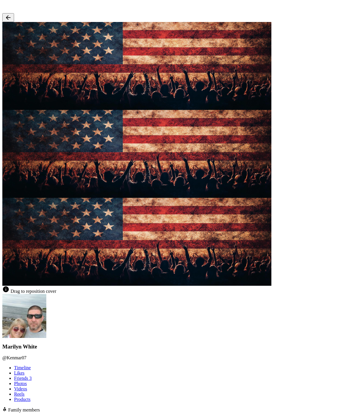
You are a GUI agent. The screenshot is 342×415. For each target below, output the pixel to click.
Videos (20, 388)
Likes (19, 372)
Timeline (22, 367)
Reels (19, 394)
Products (22, 399)
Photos (20, 383)
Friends (23, 378)
